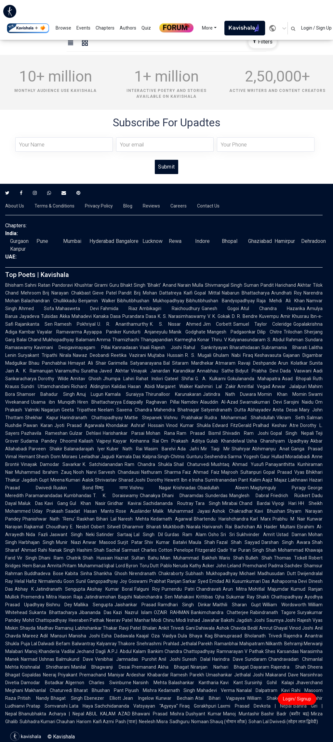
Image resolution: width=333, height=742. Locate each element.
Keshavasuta (268, 355)
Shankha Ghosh (110, 573)
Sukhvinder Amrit (255, 534)
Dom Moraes (64, 456)
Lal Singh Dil (148, 534)
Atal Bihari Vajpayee (220, 698)
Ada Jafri (188, 448)
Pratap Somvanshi (47, 706)
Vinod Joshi (301, 628)
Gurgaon (19, 241)
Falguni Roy (147, 589)
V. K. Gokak (218, 316)
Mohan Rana (160, 433)
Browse (63, 28)
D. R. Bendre (245, 316)
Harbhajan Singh (36, 542)
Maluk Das (30, 503)
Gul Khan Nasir (88, 503)
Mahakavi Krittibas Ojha (199, 596)
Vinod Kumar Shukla (188, 425)
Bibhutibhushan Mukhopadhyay (150, 300)
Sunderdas (216, 495)
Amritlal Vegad (254, 386)
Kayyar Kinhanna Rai (136, 441)
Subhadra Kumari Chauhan (47, 721)
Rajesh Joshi (166, 347)
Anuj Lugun (89, 394)
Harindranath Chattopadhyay (91, 417)
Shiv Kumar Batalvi (165, 542)
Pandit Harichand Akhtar (286, 285)
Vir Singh (27, 557)
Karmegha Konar (192, 339)
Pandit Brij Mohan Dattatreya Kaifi (155, 293)
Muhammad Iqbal (96, 565)
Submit (166, 167)
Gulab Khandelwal (225, 441)
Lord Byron (127, 565)
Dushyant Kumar (203, 713)
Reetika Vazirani (128, 355)
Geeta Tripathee (78, 409)
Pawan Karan (38, 425)
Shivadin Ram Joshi (245, 433)
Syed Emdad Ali (214, 581)
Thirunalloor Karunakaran (173, 394)
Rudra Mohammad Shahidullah (240, 417)
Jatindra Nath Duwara (229, 394)
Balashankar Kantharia (193, 682)
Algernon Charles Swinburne (98, 682)
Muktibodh (174, 526)
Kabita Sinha (78, 573)
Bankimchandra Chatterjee (219, 612)
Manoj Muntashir (241, 713)
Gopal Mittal (207, 293)
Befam (63, 643)
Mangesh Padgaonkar (231, 331)
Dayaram (259, 667)
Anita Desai (285, 409)
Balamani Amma (93, 339)
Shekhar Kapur (42, 417)
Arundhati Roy (286, 293)
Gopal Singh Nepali (292, 433)
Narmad (29, 659)
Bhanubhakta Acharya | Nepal (51, 713)
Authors (128, 28)
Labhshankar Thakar (96, 628)
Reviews (151, 205)
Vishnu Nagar (150, 487)
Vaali (145, 347)
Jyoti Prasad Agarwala (79, 425)
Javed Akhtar (114, 370)
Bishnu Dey (59, 604)
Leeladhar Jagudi (96, 456)
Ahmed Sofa (36, 308)
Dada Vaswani (296, 370)
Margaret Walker (174, 386)
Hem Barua (34, 565)
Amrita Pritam (61, 565)
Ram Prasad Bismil (199, 433)
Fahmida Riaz (119, 308)
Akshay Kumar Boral (110, 589)
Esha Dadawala (118, 635)
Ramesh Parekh (187, 674)
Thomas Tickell (290, 557)
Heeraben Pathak (87, 620)
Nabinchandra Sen (153, 596)
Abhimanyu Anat (270, 448)
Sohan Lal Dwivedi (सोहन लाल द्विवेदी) (283, 721)
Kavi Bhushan (270, 511)
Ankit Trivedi (171, 628)
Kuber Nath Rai (124, 448)
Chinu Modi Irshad (181, 620)
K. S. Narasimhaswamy (182, 316)
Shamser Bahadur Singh (46, 394)
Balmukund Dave (74, 659)
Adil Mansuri (53, 635)
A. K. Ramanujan (34, 370)
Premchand (255, 565)
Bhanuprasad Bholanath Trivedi (248, 635)
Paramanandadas (43, 495)
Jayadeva (29, 316)
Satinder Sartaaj (114, 534)
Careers (178, 205)
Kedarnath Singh (176, 690)
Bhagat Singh (67, 698)
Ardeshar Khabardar (147, 674)
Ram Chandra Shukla (148, 464)
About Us (14, 205)
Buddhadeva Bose (43, 573)
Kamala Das (128, 456)
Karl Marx (260, 519)
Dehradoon (313, 241)
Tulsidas (49, 316)
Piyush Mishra (141, 690)
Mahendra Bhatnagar (176, 409)
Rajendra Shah (288, 667)
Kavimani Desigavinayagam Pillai (72, 347)
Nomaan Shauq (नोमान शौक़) (219, 721)
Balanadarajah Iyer (84, 448)
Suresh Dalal (196, 659)
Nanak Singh (62, 550)
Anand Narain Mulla (183, 285)
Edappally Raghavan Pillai (151, 402)
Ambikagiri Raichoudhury (169, 308)
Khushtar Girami (91, 285)
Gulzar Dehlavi (85, 433)
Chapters (105, 28)
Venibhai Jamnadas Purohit (126, 659)
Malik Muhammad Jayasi (181, 511)
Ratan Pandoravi (55, 285)
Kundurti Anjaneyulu (145, 331)
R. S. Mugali (198, 355)
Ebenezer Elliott (102, 698)
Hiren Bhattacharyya (99, 402)
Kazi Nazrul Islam (133, 612)
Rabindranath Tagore (273, 612)
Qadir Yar (227, 550)
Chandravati (208, 589)
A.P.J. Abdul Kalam (126, 651)
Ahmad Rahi (34, 550)
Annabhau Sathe (215, 370)
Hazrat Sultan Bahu (136, 557)
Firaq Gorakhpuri (198, 706)
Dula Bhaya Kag (195, 635)
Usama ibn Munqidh (53, 402)
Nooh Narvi (85, 472)
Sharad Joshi (132, 480)
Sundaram (256, 659)
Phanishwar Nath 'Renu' (48, 519)
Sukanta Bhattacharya (53, 612)
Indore (202, 241)
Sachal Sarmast (123, 550)
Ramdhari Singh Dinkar (184, 604)
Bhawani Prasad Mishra (158, 713)
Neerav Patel (119, 620)
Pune (42, 241)
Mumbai (72, 241)
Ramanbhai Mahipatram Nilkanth (248, 643)
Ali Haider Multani (276, 526)
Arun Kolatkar (293, 363)
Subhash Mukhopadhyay (211, 573)
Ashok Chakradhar (232, 511)
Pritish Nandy (33, 698)
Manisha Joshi (84, 635)
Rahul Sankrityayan (205, 347)
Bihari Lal (106, 519)
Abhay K (24, 589)
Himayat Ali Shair (87, 363)
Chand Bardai (254, 503)
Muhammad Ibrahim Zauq (43, 472)
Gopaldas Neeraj (39, 674)
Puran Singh (251, 550)
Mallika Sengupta (93, 604)
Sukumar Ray (240, 596)
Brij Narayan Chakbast (66, 293)
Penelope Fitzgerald (195, 550)
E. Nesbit (79, 526)
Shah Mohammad (284, 550)
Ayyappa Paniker (102, 331)
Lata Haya (81, 706)
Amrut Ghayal (273, 628)
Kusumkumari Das (251, 581)
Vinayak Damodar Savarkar (51, 464)
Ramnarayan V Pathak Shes (246, 651)
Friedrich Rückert (290, 495)
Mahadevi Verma (216, 690)
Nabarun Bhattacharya (246, 293)
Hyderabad (101, 241)
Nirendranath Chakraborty (156, 573)
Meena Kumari (65, 480)
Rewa (175, 241)
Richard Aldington (90, 386)
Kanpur (18, 249)
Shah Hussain (98, 557)
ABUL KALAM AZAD (108, 713)
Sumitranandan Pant (226, 480)
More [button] (207, 28)
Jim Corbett (217, 324)
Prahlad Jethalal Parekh (188, 643)
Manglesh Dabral (249, 495)
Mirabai (229, 503)
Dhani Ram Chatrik (60, 557)
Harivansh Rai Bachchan (228, 526)
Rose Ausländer (133, 511)
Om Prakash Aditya (183, 441)
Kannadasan (125, 347)
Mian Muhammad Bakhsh (188, 557)
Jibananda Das (95, 612)
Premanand (144, 667)
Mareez (30, 635)
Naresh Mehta (133, 519)
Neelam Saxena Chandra (125, 409)
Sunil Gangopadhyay (97, 581)
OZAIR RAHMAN (171, 612)
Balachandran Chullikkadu (49, 300)
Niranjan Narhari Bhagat (220, 667)
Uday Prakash (47, 511)
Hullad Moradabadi (291, 456)
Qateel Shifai (179, 378)
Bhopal (229, 241)
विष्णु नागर (111, 487)
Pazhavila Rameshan (44, 433)
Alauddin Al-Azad (219, 402)
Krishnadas (184, 487)
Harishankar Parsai (123, 433)
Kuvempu (269, 316)
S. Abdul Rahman (285, 339)
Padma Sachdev (285, 565)
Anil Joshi (169, 659)
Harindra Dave (228, 659)
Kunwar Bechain (174, 698)
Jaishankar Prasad (135, 604)
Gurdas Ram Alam (186, 534)
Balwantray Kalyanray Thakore (103, 643)
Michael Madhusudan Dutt (267, 573)
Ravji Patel (130, 628)
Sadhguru (179, 721)
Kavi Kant (231, 682)
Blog (127, 205)
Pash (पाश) (126, 721)
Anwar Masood (99, 542)
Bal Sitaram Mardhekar (188, 363)
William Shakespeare (270, 698)
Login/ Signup (297, 698)
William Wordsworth (284, 604)
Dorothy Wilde (53, 378)
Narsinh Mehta (150, 682)
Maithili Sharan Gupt (236, 604)
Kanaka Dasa (107, 316)
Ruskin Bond (73, 487)
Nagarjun (50, 409)
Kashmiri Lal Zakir (215, 386)
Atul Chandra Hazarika (273, 308)
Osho (213, 534)
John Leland (228, 565)
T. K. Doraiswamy (115, 495)
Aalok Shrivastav (99, 480)
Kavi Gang (56, 503)
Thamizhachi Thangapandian (142, 339)
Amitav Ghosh (85, 378)
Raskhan (86, 519)
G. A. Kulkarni (210, 378)
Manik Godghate (187, 331)
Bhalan (149, 628)
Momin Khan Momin (282, 394)
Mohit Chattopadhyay (44, 620)
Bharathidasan (245, 347)
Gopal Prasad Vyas (283, 472)
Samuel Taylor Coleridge (262, 324)
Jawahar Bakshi (218, 620)
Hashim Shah (91, 550)
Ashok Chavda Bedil (236, 628)
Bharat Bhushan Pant (99, 690)
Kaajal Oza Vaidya (156, 635)
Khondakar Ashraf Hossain (135, 425)
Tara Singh (208, 503)
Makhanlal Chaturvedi (48, 690)
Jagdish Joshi (250, 620)
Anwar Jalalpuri (289, 386)
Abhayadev (259, 409)
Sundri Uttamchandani (45, 386)
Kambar (27, 331)
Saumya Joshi (281, 620)
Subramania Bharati (284, 347)
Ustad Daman (291, 534)
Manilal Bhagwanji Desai (100, 667)
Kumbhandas (77, 495)
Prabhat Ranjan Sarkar (172, 581)
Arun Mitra (235, 589)
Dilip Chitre (269, 331)
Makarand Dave (282, 674)
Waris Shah (231, 557)
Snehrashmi (149, 643)
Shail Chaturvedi (191, 464)
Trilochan (293, 331)
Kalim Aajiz (261, 480)
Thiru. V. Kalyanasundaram (238, 339)
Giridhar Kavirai (124, 503)
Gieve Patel (104, 293)
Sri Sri (227, 534)
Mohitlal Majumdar (268, 589)
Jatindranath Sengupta (60, 589)
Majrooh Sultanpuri (241, 472)
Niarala (193, 526)
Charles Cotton (156, 550)
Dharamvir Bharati (141, 526)
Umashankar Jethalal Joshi (235, 674)
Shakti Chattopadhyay (279, 596)
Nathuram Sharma (161, 472)
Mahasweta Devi (77, 308)
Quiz (146, 28)
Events (83, 28)
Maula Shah (202, 542)
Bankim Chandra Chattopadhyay (181, 651)
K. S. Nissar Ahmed (175, 324)
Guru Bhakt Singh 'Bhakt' (135, 285)
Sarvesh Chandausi (118, 472)
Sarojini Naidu (299, 402)
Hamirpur (284, 241)
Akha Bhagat (173, 667)
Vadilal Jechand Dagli (83, 651)
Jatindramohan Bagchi (108, 596)
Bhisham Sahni (20, 285)
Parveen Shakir (45, 448)
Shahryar (241, 448)
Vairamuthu (67, 370)
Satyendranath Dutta (223, 409)
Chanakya (150, 495)
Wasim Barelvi (160, 448)
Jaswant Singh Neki (72, 534)
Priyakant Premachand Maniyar (91, 674)
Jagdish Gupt (35, 480)
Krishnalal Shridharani (45, 667)
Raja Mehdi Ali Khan (281, 300)
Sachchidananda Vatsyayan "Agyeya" (136, 706)
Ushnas (46, 659)
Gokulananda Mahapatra (253, 378)
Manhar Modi (148, 620)
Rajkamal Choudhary (46, 526)
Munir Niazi (68, 542)
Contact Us (208, 205)
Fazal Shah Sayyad (238, 542)
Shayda (27, 628)
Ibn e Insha (192, 480)
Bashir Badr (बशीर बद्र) (285, 713)
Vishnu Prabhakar (183, 417)
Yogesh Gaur (256, 456)
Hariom (83, 721)
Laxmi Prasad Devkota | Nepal (254, 706)
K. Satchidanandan (103, 464)
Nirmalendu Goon (56, 581)
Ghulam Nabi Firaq (233, 355)
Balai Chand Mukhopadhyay (45, 339)
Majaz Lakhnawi (291, 480)
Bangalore (127, 241)
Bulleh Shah (259, 557)
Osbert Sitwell (106, 526)
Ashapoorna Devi (289, 581)
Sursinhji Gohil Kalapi (269, 682)
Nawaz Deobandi (91, 355)
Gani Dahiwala (200, 628)
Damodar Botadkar (42, 682)
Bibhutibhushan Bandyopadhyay (220, 300)
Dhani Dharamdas (183, 495)
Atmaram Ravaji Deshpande (245, 363)
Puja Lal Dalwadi (37, 643)
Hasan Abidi (141, 386)
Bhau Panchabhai (47, 363)
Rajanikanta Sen (34, 324)
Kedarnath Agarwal (171, 519)
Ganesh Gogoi (220, 308)
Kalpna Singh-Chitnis (163, 456)
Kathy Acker (202, 565)
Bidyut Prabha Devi (256, 370)
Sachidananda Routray (168, 503)
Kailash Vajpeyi (95, 441)
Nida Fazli (37, 534)
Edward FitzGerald (232, 425)
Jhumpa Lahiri (119, 378)
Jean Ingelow (138, 698)
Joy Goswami (134, 581)
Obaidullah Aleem (223, 487)
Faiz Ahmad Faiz (201, 472)
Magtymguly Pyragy (278, 487)
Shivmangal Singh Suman (232, 285)
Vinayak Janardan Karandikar (163, 370)
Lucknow (152, 241)
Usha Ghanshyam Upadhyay (277, 441)
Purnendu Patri (178, 589)
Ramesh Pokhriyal (75, 324)
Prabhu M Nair (289, 519)
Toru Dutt (149, 565)
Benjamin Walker (96, 300)
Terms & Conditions (54, 205)
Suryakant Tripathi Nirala (44, 355)
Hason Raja (71, 596)
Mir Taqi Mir (215, 448)
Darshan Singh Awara (285, 542)
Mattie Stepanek (143, 417)
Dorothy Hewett (163, 480)
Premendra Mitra (39, 596)
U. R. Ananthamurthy (122, 324)
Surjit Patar (129, 542)
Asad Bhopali (296, 378)
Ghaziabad (260, 241)
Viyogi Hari (284, 503)
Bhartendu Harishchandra (221, 519)
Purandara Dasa (139, 316)
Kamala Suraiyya (124, 394)
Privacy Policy (99, 205)
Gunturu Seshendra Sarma (214, 456)
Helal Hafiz (26, 581)
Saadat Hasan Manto (89, 511)
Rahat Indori (149, 378)
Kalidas (119, 386)
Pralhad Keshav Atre (276, 425)
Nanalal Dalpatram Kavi (263, 690)
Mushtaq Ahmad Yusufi (237, 464)
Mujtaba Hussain (165, 355)
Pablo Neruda (174, 565)
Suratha (89, 370)
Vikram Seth (290, 417)
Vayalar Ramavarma (59, 331)
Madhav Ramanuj (55, 628)
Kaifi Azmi (103, 721)
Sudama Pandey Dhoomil (48, 441)
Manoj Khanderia (42, 651)
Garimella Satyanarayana (135, 363)
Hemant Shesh (34, 456)
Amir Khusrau (294, 316)
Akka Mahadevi (76, 316)
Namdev (189, 402)
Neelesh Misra (153, 721)
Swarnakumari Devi (261, 402)
